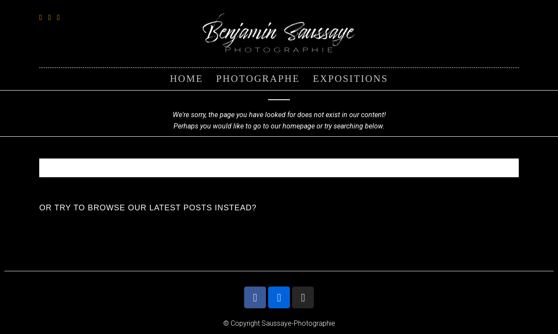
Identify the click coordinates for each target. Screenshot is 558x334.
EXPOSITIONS (350, 78)
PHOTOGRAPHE (258, 78)
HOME (186, 78)
